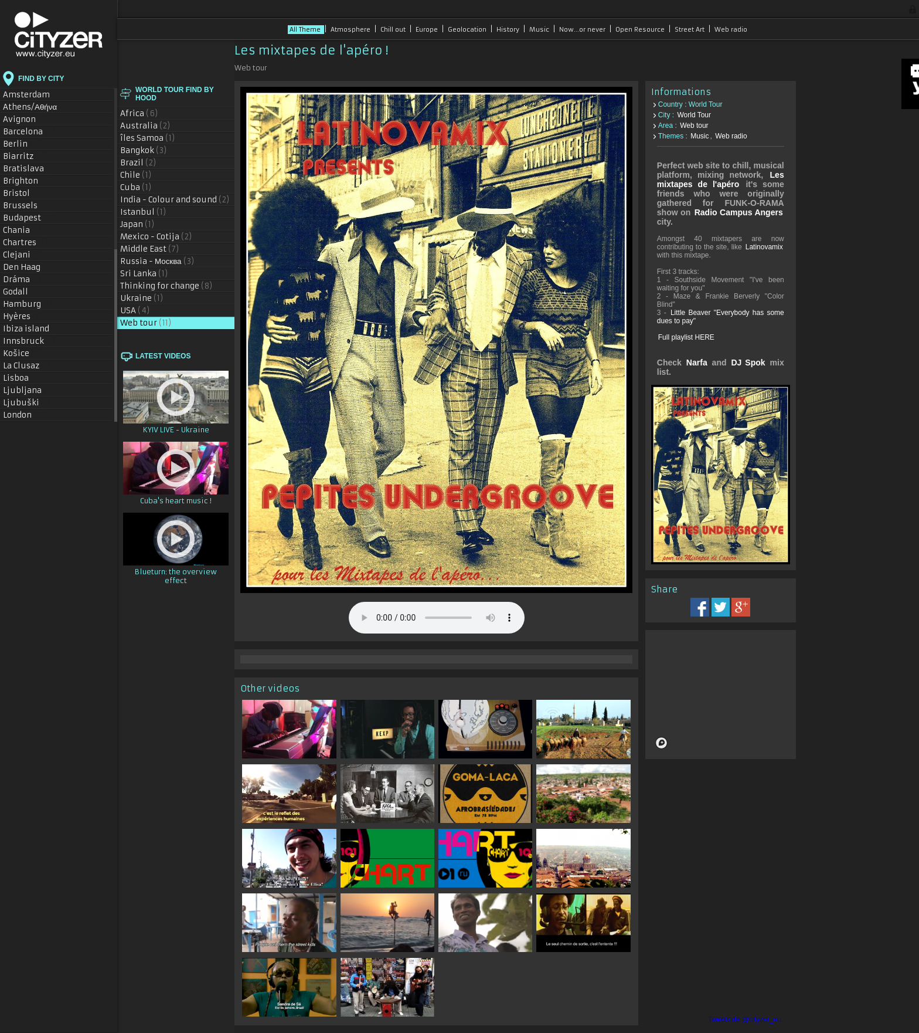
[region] (720, 692)
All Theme (306, 29)
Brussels (28, 206)
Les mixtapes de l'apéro (720, 179)
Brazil (138, 163)
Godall (21, 292)
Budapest (29, 218)
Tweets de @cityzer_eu (744, 1019)
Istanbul (143, 212)
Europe (428, 29)
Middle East (149, 249)
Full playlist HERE (686, 337)
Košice (22, 353)
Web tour (146, 323)
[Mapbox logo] (661, 740)
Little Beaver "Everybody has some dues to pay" (720, 317)
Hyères (22, 316)
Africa (139, 113)
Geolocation (468, 29)
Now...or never (583, 29)
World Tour (694, 115)
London (25, 415)
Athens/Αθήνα (37, 107)
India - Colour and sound (175, 200)
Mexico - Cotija (156, 237)
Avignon (25, 119)
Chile (136, 175)
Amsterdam (33, 95)
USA (135, 311)
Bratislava (30, 169)
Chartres (25, 243)
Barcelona (29, 132)
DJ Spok (748, 362)
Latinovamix (764, 247)
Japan (137, 224)
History (508, 29)
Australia (145, 126)
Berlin (23, 144)
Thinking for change (166, 286)
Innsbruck (29, 341)
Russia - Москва (157, 261)
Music (540, 29)
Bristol (22, 193)
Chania (22, 230)
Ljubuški (27, 403)
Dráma (22, 280)
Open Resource (640, 29)
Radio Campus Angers (739, 212)
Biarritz (24, 156)
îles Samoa (147, 138)
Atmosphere (351, 29)
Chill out (393, 29)
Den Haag (27, 267)
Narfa (696, 362)
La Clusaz (27, 366)
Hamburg (28, 304)
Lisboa (22, 378)
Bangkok (143, 150)
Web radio (730, 29)
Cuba (136, 187)
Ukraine (142, 298)
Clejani (22, 255)
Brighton (26, 181)
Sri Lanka (144, 274)
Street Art (690, 29)
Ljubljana (28, 390)
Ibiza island (32, 329)
